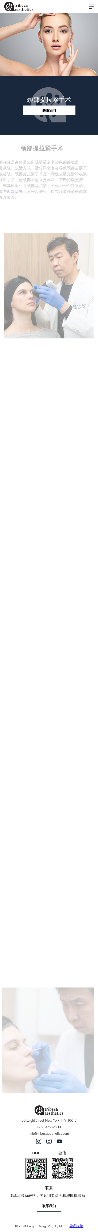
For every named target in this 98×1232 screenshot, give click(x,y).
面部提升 (10, 191)
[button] (91, 6)
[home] (18, 6)
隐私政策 (76, 1226)
